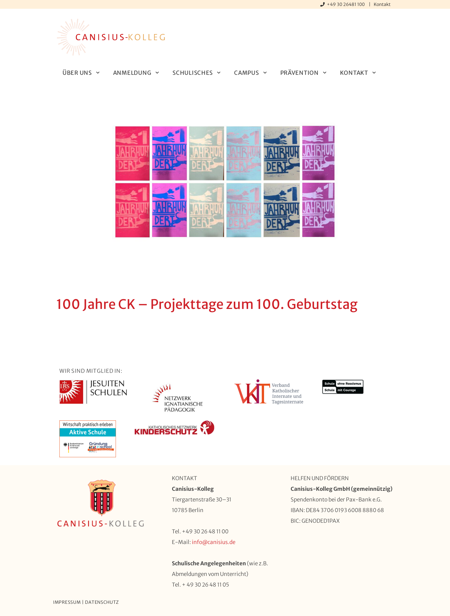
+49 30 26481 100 (346, 4)
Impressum (67, 602)
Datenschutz (102, 602)
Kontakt (382, 4)
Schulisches (200, 73)
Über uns (84, 73)
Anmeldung (139, 73)
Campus (254, 73)
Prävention (307, 73)
